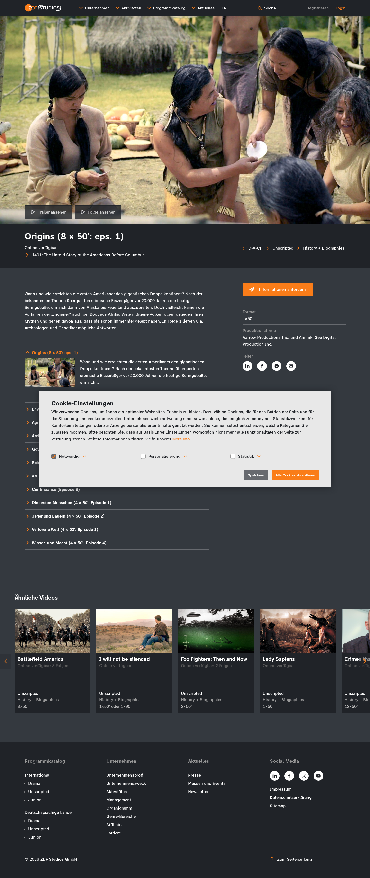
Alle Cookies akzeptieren (295, 475)
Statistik (246, 456)
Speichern (256, 475)
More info (181, 439)
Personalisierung (164, 456)
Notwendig (69, 456)
